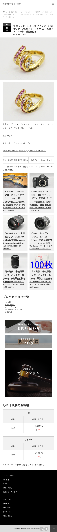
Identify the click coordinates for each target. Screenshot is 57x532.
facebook (46, 529)
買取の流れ (7, 508)
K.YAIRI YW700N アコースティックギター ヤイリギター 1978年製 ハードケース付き (15, 198)
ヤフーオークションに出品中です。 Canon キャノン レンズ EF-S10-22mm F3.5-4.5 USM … (41, 246)
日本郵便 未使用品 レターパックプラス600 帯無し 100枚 (42, 275)
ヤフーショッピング (13, 310)
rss (42, 529)
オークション (20, 35)
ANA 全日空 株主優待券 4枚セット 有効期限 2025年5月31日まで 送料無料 (15, 161)
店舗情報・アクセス (10, 492)
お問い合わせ (7, 516)
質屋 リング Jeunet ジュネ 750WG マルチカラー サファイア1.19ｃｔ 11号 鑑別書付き (41, 161)
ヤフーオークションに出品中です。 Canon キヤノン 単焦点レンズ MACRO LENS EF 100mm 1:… (14, 245)
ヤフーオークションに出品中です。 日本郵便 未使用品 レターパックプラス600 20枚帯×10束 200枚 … (14, 283)
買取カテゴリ (7, 488)
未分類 (8, 302)
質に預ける (7, 480)
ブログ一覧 (13, 12)
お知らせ (9, 312)
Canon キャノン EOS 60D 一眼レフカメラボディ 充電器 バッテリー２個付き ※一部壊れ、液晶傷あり (42, 198)
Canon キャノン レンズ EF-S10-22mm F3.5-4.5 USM (42, 236)
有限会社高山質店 (26, 528)
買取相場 (6, 504)
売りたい (6, 484)
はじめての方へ (8, 475)
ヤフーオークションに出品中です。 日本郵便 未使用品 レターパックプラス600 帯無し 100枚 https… (41, 283)
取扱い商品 (10, 305)
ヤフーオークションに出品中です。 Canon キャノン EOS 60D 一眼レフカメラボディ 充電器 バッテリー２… (41, 206)
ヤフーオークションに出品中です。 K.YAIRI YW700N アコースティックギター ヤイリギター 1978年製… (14, 206)
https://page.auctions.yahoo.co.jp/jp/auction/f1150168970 (24, 151)
